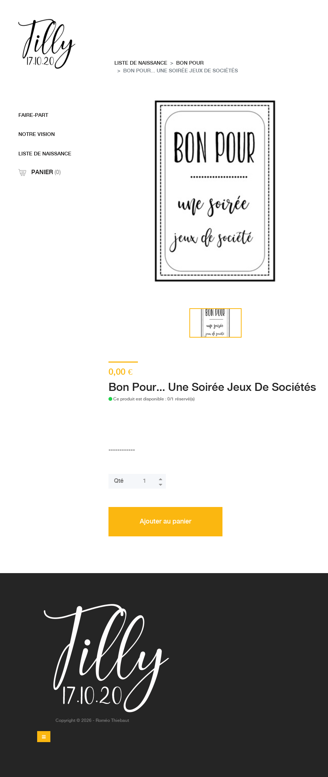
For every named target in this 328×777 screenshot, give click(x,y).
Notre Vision (36, 134)
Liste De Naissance (44, 154)
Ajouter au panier (165, 521)
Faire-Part (33, 115)
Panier (39, 172)
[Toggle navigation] (43, 736)
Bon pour (190, 63)
